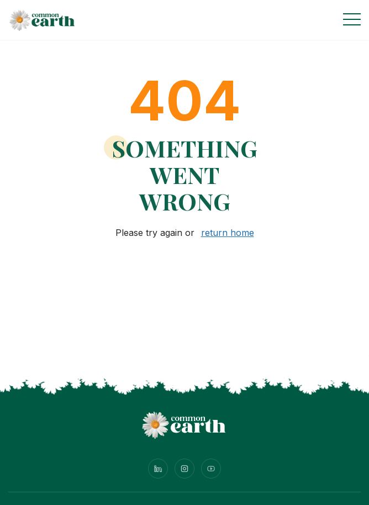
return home (227, 233)
